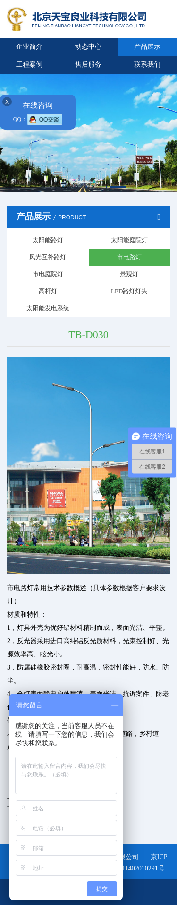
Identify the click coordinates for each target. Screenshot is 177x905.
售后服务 (88, 64)
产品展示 (147, 46)
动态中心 (88, 46)
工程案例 (29, 64)
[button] (59, 187)
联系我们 (147, 64)
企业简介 (29, 46)
